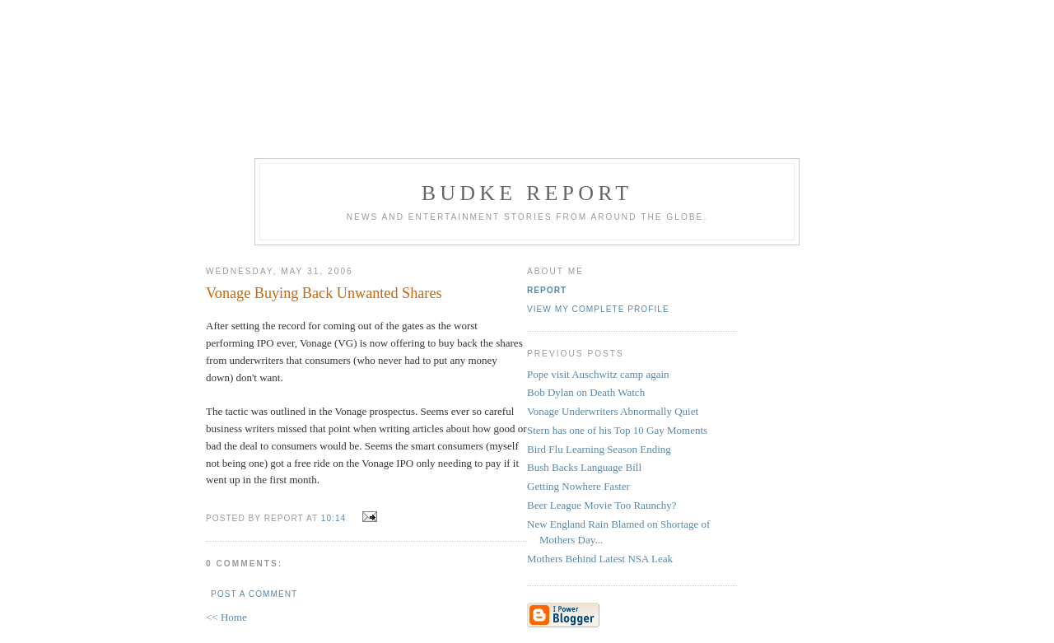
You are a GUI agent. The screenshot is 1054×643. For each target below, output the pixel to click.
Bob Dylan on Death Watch (586, 392)
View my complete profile (598, 309)
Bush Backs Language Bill (584, 467)
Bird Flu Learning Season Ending (599, 449)
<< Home (226, 617)
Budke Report (527, 193)
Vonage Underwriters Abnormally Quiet (612, 411)
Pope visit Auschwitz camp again (598, 374)
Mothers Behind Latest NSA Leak (600, 558)
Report (547, 290)
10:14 (333, 518)
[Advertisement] (527, 77)
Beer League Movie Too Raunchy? (602, 505)
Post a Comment (254, 594)
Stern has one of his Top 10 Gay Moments (617, 430)
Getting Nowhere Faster (578, 486)
